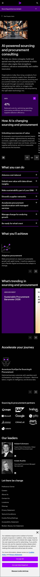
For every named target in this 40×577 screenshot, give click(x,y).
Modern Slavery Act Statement (13, 526)
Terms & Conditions (9, 514)
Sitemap (5, 506)
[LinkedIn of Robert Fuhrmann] (15, 455)
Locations (5, 502)
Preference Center (8, 486)
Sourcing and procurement (11, 9)
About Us (5, 494)
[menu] (2, 3)
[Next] (35, 271)
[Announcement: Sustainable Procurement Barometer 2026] (18, 310)
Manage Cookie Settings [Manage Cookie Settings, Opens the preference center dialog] (20, 571)
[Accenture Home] (20, 3)
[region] (20, 553)
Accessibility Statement (10, 522)
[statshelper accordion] (34, 98)
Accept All (20, 559)
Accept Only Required (20, 565)
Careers (4, 490)
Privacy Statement (8, 510)
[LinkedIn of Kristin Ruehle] (15, 473)
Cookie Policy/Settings (10, 518)
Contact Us (6, 498)
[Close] (37, 532)
